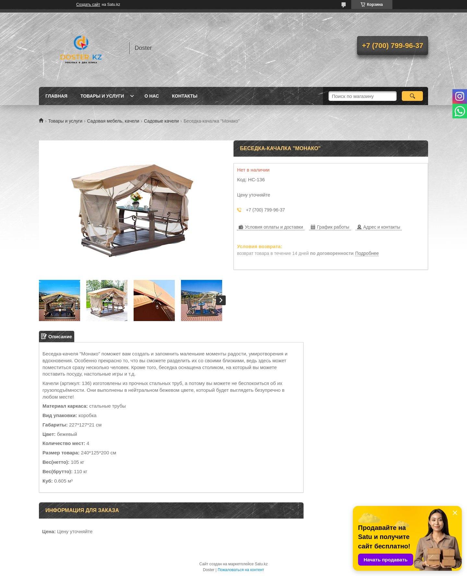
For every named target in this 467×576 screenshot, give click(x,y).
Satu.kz (261, 564)
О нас (151, 96)
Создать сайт (88, 4)
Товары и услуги (102, 96)
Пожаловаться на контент (241, 570)
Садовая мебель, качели (113, 121)
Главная (56, 96)
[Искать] (412, 96)
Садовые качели (161, 121)
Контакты (184, 96)
